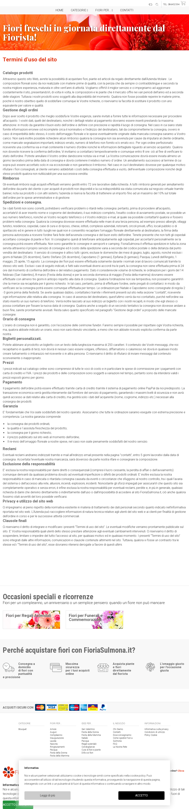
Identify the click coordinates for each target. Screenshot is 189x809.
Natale (85, 738)
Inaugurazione (57, 738)
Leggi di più (47, 795)
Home (59, 10)
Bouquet (22, 729)
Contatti (126, 10)
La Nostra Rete (120, 747)
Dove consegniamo (122, 735)
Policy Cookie (151, 735)
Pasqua (53, 750)
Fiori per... (104, 10)
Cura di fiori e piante (91, 750)
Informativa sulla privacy (157, 729)
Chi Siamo (118, 729)
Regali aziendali (89, 744)
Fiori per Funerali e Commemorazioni (86, 617)
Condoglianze (88, 747)
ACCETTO (141, 795)
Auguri (53, 732)
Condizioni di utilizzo (155, 732)
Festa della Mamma (59, 755)
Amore (53, 729)
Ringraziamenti (57, 747)
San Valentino (88, 729)
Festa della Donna (58, 752)
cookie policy (137, 775)
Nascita (54, 744)
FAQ (115, 744)
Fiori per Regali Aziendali (28, 615)
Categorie (79, 10)
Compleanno (56, 735)
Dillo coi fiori (87, 752)
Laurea (53, 741)
